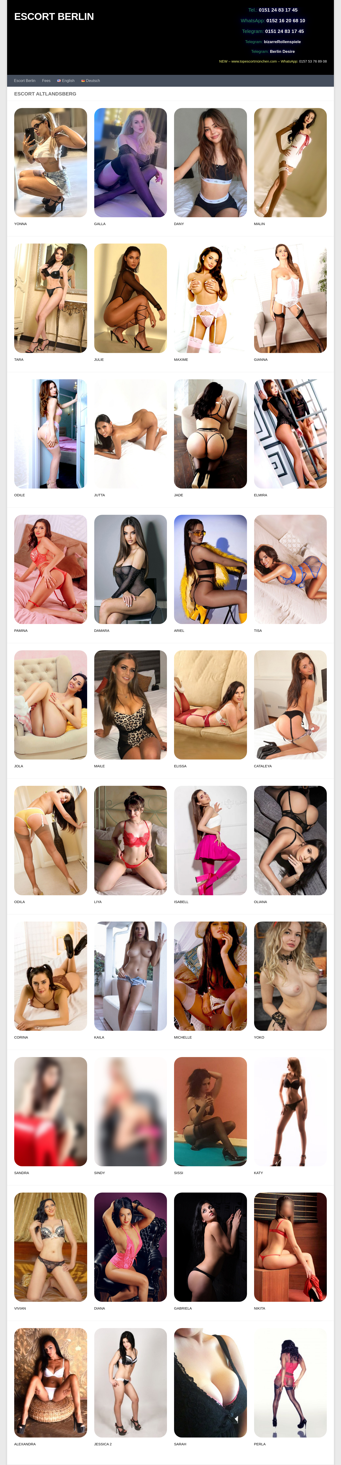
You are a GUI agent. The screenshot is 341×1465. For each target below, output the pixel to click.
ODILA (19, 902)
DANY (179, 224)
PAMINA (20, 631)
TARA (18, 359)
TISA (258, 631)
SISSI (178, 1173)
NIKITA (259, 1308)
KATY (258, 1173)
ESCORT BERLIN (54, 16)
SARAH (180, 1444)
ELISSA (180, 766)
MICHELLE (183, 1037)
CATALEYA (263, 766)
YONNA (20, 224)
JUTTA (99, 495)
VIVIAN (20, 1308)
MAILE (99, 766)
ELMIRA (260, 495)
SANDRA (21, 1173)
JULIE (99, 359)
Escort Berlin (25, 81)
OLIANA (260, 902)
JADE (178, 495)
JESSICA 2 (103, 1444)
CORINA (21, 1037)
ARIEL (179, 631)
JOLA (18, 766)
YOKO (259, 1037)
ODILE (19, 495)
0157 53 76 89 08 (313, 61)
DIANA (99, 1308)
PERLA (260, 1444)
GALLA (100, 224)
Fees (46, 81)
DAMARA (101, 631)
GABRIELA (183, 1308)
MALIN (259, 224)
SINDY (99, 1173)
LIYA (98, 902)
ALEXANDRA (25, 1444)
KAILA (99, 1037)
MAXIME (181, 359)
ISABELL (181, 902)
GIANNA (261, 359)
